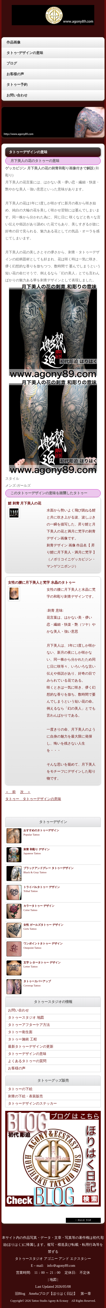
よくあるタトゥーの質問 (27, 1061)
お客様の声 (15, 74)
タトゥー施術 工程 (22, 1039)
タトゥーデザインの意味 (27, 1054)
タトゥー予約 (16, 84)
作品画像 (13, 42)
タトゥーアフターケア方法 (29, 1025)
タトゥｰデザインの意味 (24, 53)
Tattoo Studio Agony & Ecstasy (50, 1301)
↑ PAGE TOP (83, 1220)
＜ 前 (10, 792)
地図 (53, 1280)
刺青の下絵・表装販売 (25, 1096)
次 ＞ (25, 792)
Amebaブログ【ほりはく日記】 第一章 (62, 1294)
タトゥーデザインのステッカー (32, 1103)
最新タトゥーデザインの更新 (30, 1046)
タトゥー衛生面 (20, 1032)
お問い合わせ (16, 95)
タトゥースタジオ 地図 (26, 1017)
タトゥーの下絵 (20, 1089)
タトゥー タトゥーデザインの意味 (33, 799)
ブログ (11, 63)
